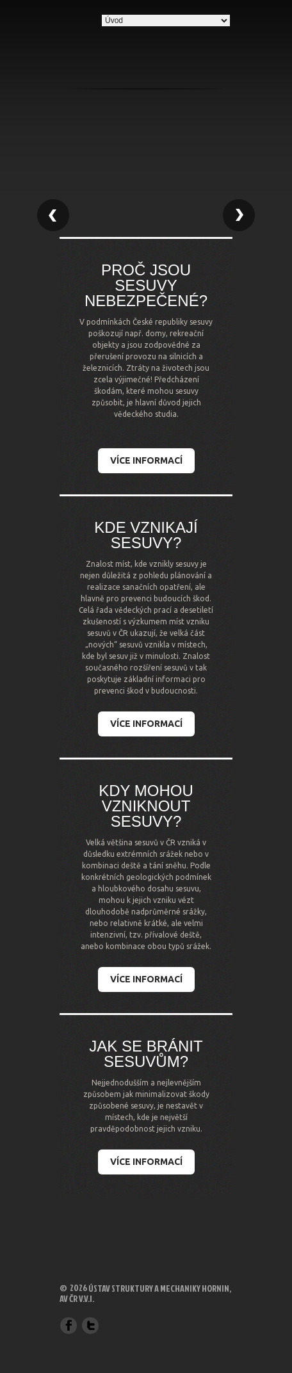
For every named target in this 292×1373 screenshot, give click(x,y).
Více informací (146, 460)
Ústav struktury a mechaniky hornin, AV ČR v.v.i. (145, 1293)
